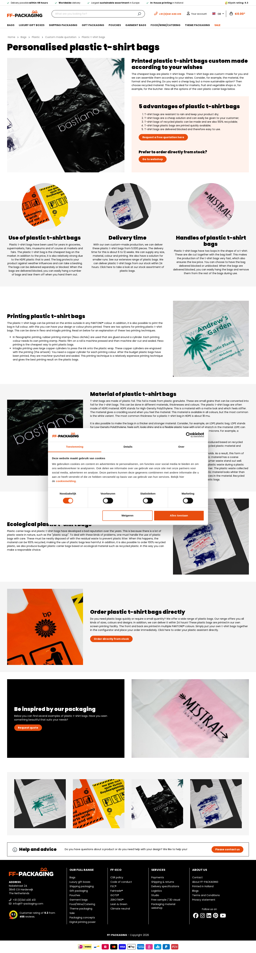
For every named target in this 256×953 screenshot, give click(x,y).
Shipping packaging (82, 886)
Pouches (75, 895)
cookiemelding (66, 481)
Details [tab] (128, 446)
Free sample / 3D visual (165, 899)
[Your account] (196, 14)
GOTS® (114, 895)
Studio (155, 895)
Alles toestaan (179, 515)
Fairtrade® (116, 891)
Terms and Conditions (206, 895)
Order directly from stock (111, 639)
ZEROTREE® (117, 899)
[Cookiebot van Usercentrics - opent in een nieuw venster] (188, 435)
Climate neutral (120, 908)
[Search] (139, 13)
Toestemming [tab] (74, 446)
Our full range (82, 870)
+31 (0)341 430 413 (22, 900)
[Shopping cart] (237, 14)
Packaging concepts (82, 917)
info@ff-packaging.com (26, 903)
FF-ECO (115, 870)
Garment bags (79, 899)
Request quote (28, 727)
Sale (72, 913)
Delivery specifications (165, 886)
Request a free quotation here (163, 137)
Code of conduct (121, 882)
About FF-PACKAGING (205, 882)
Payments (157, 877)
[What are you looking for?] (93, 13)
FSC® (113, 886)
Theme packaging (81, 908)
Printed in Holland (203, 886)
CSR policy (116, 877)
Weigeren (127, 515)
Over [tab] (181, 446)
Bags (72, 877)
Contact (197, 877)
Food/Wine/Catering (82, 904)
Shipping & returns (162, 882)
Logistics (156, 891)
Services (158, 870)
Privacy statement (203, 899)
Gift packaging (79, 891)
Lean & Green (118, 904)
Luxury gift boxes (80, 882)
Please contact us (227, 849)
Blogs (195, 891)
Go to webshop (152, 159)
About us (199, 870)
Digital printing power (83, 922)
